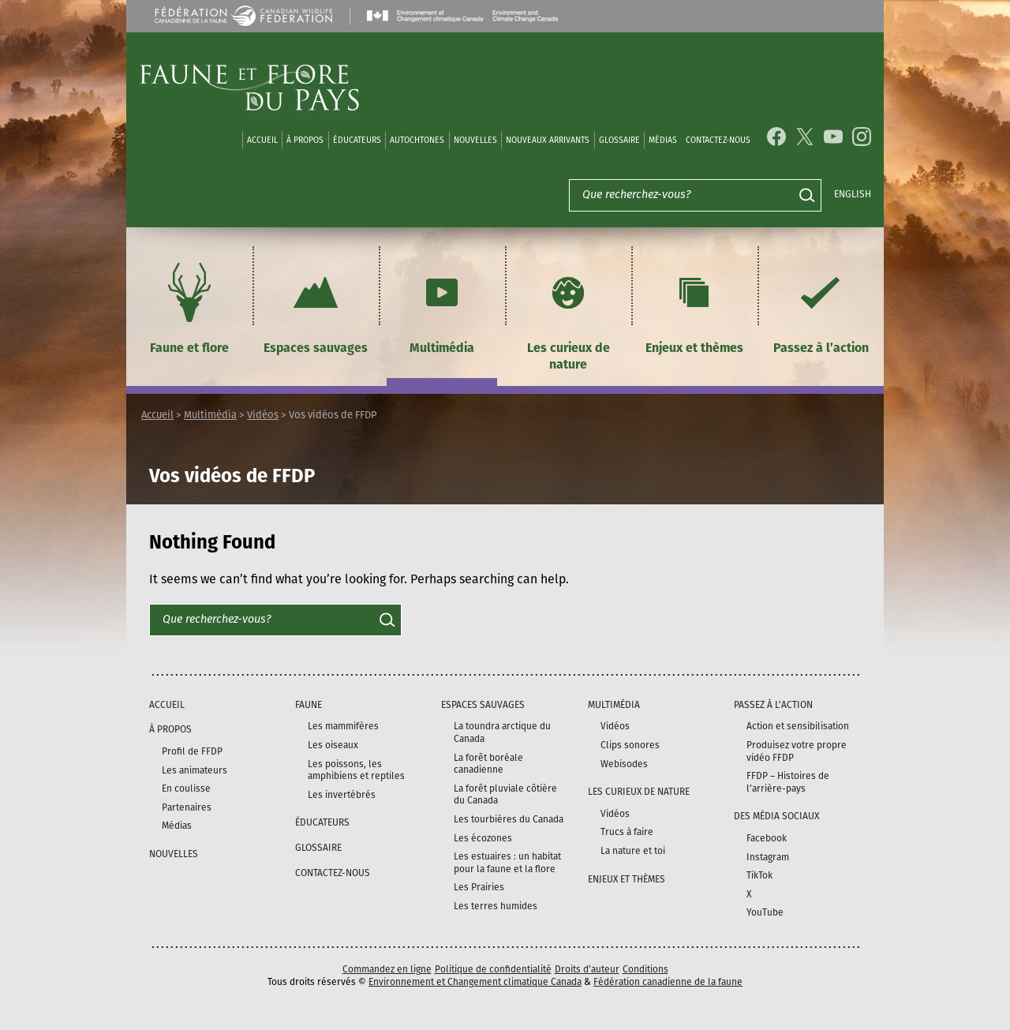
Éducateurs (357, 140)
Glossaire (619, 140)
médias (663, 140)
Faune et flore (189, 306)
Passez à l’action (821, 306)
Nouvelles (475, 140)
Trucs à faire (626, 831)
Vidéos (263, 415)
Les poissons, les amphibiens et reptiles (356, 770)
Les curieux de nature (568, 314)
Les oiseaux (333, 745)
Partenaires (186, 807)
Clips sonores (630, 745)
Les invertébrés (342, 794)
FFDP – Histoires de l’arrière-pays (787, 782)
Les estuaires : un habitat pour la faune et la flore (507, 863)
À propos (305, 140)
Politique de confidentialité (493, 969)
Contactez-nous (718, 140)
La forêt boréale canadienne (488, 764)
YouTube (765, 912)
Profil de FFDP (192, 751)
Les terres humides (495, 906)
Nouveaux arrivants (547, 140)
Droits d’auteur (587, 969)
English (852, 194)
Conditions (645, 969)
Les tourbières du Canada (508, 819)
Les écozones (483, 838)
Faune (308, 704)
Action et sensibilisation (797, 726)
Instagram (767, 857)
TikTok (759, 875)
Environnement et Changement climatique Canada (475, 981)
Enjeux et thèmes (694, 306)
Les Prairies (479, 887)
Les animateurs (194, 770)
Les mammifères (343, 726)
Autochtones (417, 140)
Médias (177, 825)
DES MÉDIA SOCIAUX (776, 816)
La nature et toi (632, 850)
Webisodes (624, 764)
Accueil (262, 140)
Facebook (766, 838)
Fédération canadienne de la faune (668, 981)
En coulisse (186, 788)
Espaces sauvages (316, 306)
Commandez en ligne (387, 969)
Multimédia (441, 306)
